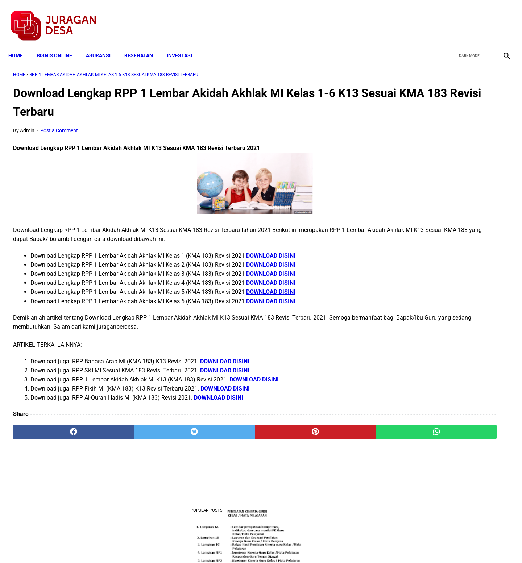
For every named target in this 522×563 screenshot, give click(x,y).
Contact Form (317, 544)
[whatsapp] (305, 425)
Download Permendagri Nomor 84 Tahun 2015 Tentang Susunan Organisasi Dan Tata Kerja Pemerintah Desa (439, 344)
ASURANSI (103, 44)
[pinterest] (222, 425)
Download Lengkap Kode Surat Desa (433, 299)
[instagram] (501, 18)
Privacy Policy (222, 544)
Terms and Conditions (175, 544)
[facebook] (450, 18)
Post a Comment (59, 124)
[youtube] (484, 18)
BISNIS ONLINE (59, 44)
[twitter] (467, 18)
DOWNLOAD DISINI (270, 248)
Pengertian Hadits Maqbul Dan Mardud (436, 389)
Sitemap (285, 544)
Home (20, 44)
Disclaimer (257, 544)
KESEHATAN (143, 44)
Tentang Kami (355, 544)
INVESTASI (184, 44)
